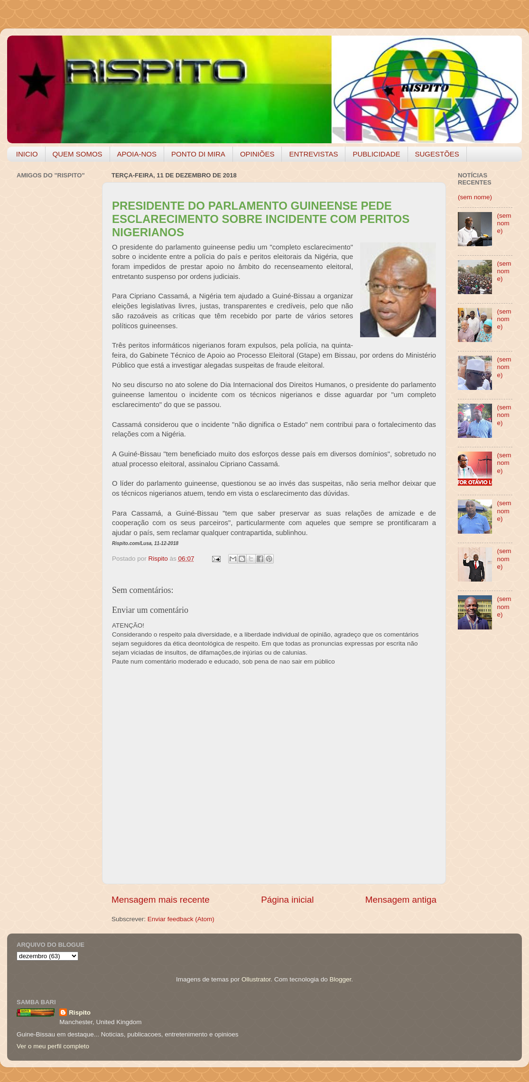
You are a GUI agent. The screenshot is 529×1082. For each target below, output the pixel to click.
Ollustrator (256, 979)
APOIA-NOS (137, 154)
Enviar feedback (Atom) (181, 919)
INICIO (27, 154)
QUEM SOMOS (77, 154)
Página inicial (287, 900)
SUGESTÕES (437, 154)
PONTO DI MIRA (198, 154)
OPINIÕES (257, 154)
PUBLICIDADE (376, 154)
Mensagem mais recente (160, 900)
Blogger (340, 979)
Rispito (80, 1012)
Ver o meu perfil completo (53, 1046)
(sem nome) (475, 197)
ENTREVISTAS (313, 154)
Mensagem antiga (400, 900)
